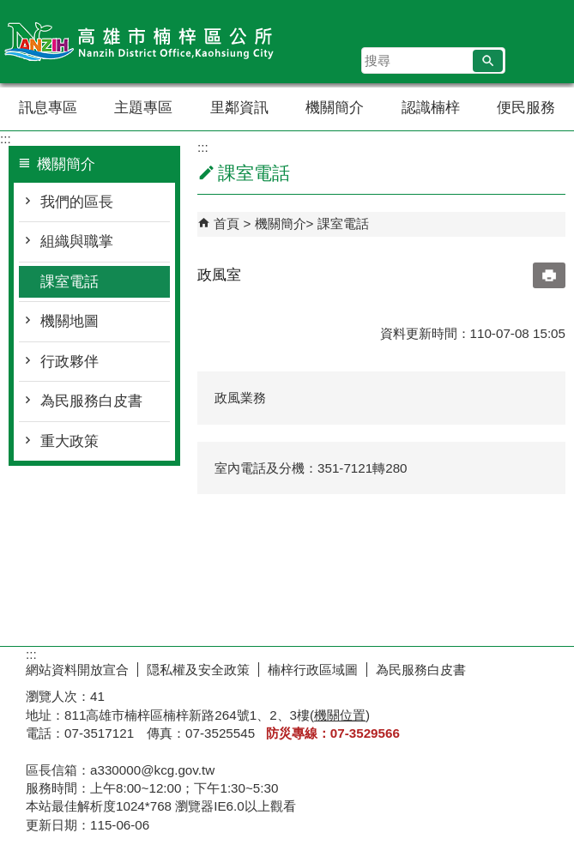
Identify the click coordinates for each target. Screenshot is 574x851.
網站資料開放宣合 (77, 669)
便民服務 (526, 108)
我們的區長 (76, 202)
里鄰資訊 (239, 108)
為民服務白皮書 (91, 401)
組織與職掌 (76, 241)
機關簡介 (334, 108)
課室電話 (69, 282)
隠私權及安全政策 (198, 669)
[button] (488, 61)
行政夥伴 (69, 361)
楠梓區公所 (145, 41)
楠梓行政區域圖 (313, 669)
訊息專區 (48, 108)
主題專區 (143, 108)
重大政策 (69, 441)
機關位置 (340, 715)
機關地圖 (69, 321)
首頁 (226, 223)
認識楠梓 (431, 108)
